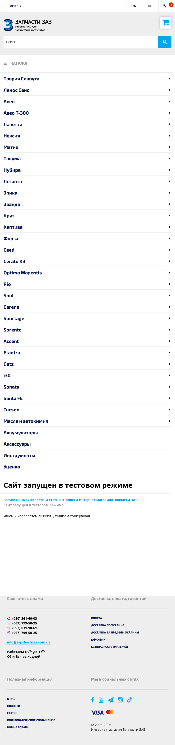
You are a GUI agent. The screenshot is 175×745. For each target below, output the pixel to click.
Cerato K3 (14, 261)
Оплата (96, 618)
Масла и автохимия (26, 421)
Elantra (12, 352)
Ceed (9, 250)
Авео (9, 101)
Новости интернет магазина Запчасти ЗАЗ (100, 499)
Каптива (13, 227)
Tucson (11, 409)
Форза (11, 238)
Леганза (13, 181)
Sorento (13, 329)
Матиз (11, 147)
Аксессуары (17, 444)
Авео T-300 (16, 113)
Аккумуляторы (21, 432)
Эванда (12, 204)
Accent (11, 341)
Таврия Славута (21, 78)
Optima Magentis (23, 272)
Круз (9, 215)
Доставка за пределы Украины (115, 632)
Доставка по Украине (107, 625)
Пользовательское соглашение (31, 720)
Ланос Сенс (16, 90)
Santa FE (13, 398)
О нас (11, 698)
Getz (9, 364)
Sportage (14, 318)
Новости (13, 705)
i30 (7, 375)
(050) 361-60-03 (24, 618)
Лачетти (13, 124)
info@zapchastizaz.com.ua (28, 642)
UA (133, 6)
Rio (7, 284)
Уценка (12, 466)
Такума (12, 158)
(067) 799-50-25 (24, 623)
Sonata (11, 387)
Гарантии (98, 639)
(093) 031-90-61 (24, 628)
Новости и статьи (45, 499)
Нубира (12, 170)
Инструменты (19, 455)
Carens (11, 307)
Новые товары (18, 727)
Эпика (10, 192)
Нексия (12, 135)
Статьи (12, 713)
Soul (9, 295)
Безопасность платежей (109, 646)
